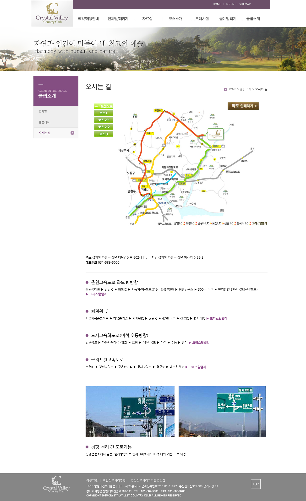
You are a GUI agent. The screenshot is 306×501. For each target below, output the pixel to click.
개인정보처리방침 (114, 480)
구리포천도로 (103, 106)
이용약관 (92, 480)
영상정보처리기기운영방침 (148, 480)
